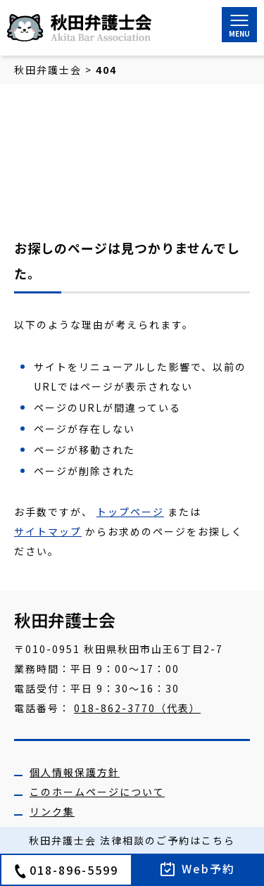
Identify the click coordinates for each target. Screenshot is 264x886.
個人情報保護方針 (75, 772)
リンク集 (52, 811)
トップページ (130, 512)
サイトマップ (48, 531)
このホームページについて (97, 792)
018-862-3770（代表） (137, 708)
